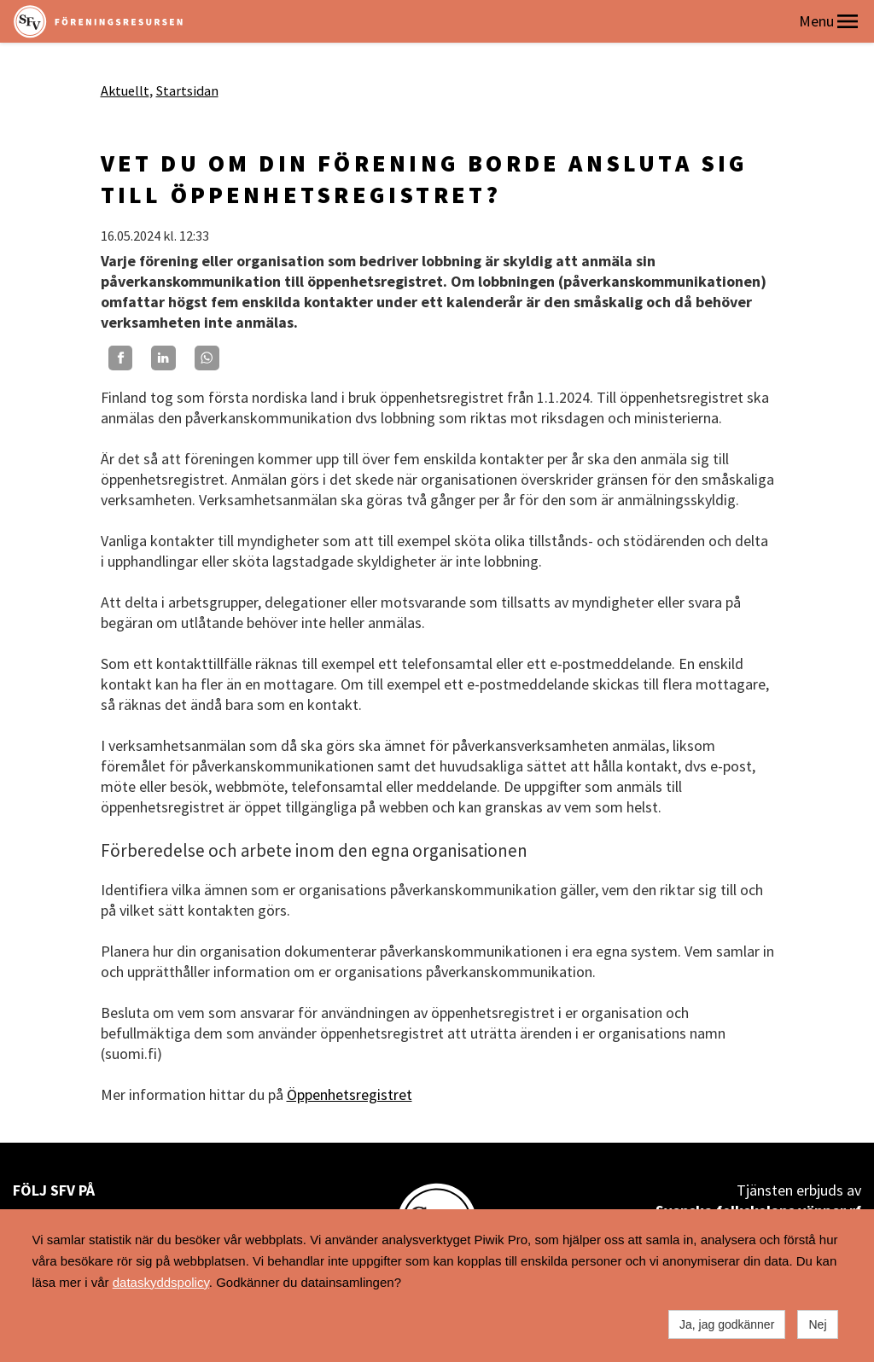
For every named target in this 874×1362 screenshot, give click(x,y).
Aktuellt (125, 90)
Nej (817, 1324)
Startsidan (187, 90)
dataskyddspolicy (161, 1282)
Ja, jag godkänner (726, 1324)
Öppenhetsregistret (349, 1094)
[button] (847, 21)
